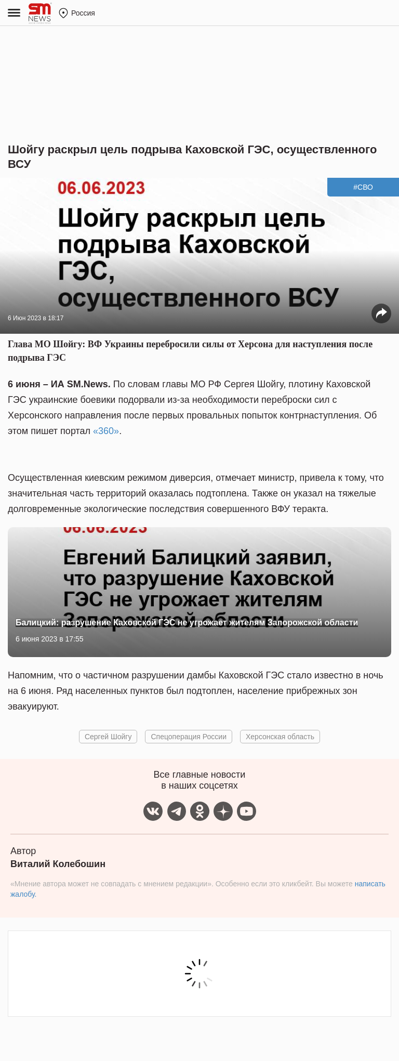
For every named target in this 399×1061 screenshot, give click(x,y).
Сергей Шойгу (108, 736)
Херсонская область (280, 736)
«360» (106, 431)
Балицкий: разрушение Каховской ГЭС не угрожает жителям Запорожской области (187, 622)
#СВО (363, 187)
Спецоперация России (189, 736)
